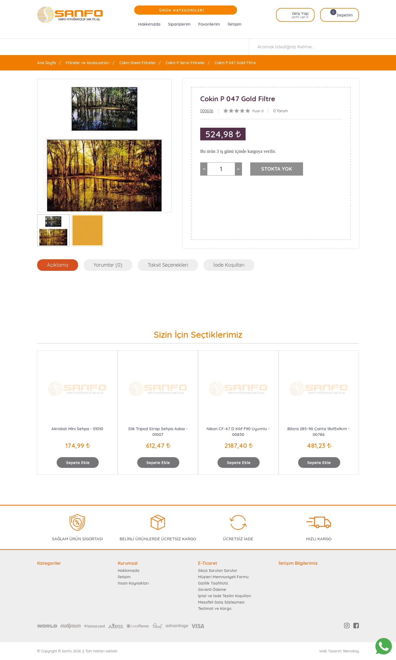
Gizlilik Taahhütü (213, 583)
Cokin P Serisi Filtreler (185, 63)
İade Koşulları (228, 265)
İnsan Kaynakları (133, 583)
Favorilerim (209, 24)
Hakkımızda (149, 24)
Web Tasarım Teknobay (339, 651)
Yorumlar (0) (108, 265)
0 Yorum (280, 110)
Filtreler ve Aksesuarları (88, 63)
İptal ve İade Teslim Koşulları (224, 595)
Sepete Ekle (78, 462)
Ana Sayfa (46, 63)
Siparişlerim (179, 24)
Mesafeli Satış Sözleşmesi (221, 602)
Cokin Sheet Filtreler (137, 63)
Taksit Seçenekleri (168, 265)
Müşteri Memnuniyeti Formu (223, 576)
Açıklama (57, 265)
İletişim (234, 24)
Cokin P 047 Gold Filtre (235, 63)
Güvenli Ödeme (212, 589)
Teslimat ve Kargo (214, 608)
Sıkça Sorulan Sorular (217, 570)
